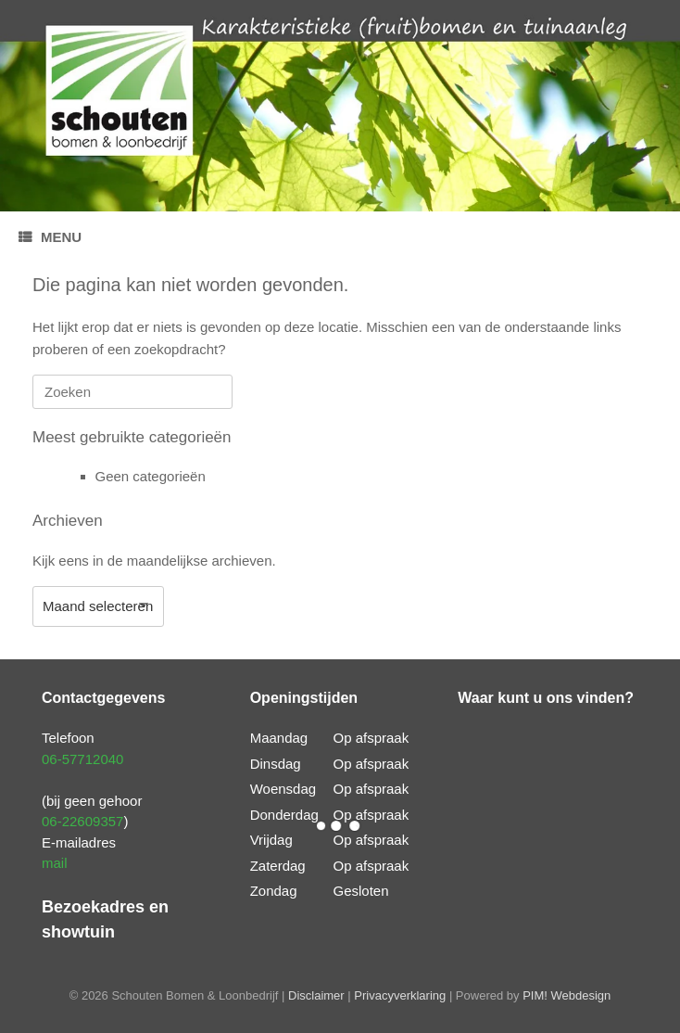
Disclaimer (316, 995)
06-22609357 (82, 821)
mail (55, 863)
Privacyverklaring (400, 995)
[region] (340, 105)
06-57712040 (82, 759)
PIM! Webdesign (567, 995)
